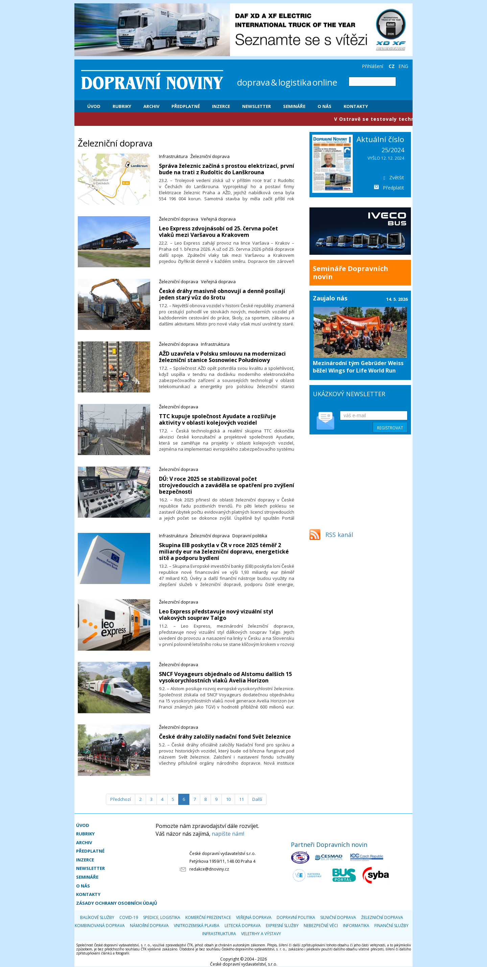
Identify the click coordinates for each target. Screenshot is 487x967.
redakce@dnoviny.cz (209, 869)
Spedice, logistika (161, 917)
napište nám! (228, 833)
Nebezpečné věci (321, 925)
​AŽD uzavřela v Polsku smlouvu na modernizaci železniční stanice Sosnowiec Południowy (222, 357)
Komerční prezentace (208, 917)
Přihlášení (372, 66)
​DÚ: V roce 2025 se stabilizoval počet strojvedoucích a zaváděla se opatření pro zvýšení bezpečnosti (226, 485)
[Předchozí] (120, 799)
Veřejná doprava (218, 219)
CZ (392, 66)
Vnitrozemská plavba (196, 925)
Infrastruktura (173, 156)
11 (241, 799)
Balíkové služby (97, 917)
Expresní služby (282, 925)
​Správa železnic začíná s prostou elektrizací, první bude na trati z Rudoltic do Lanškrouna (226, 169)
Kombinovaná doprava (100, 925)
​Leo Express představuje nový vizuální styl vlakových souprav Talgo (216, 615)
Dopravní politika (249, 536)
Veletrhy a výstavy (261, 934)
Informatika (356, 925)
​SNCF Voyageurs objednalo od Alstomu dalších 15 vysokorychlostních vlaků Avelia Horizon (225, 677)
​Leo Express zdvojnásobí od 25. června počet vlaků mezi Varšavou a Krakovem (218, 232)
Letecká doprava (243, 925)
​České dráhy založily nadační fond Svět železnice (225, 736)
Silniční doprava (338, 917)
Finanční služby (391, 925)
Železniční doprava (210, 156)
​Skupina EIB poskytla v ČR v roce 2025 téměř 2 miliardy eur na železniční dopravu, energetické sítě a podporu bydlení (224, 551)
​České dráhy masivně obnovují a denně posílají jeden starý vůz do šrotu (222, 294)
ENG (403, 66)
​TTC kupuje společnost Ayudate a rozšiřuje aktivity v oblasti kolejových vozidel (217, 419)
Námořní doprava (149, 925)
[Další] (257, 799)
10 (228, 799)
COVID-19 (128, 917)
